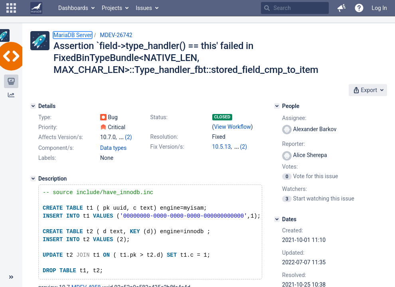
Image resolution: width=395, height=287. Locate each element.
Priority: (47, 127)
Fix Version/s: (167, 147)
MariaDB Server (72, 35)
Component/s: (56, 148)
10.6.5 (241, 147)
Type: (44, 117)
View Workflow (232, 127)
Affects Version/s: (60, 137)
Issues (144, 8)
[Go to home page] (36, 8)
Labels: (47, 158)
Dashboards (73, 8)
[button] (11, 8)
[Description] (33, 178)
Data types (113, 148)
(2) (128, 137)
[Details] (33, 106)
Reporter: (293, 144)
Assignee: (294, 118)
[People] (277, 106)
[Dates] (277, 219)
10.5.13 (221, 147)
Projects (112, 8)
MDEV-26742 (116, 35)
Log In (379, 8)
